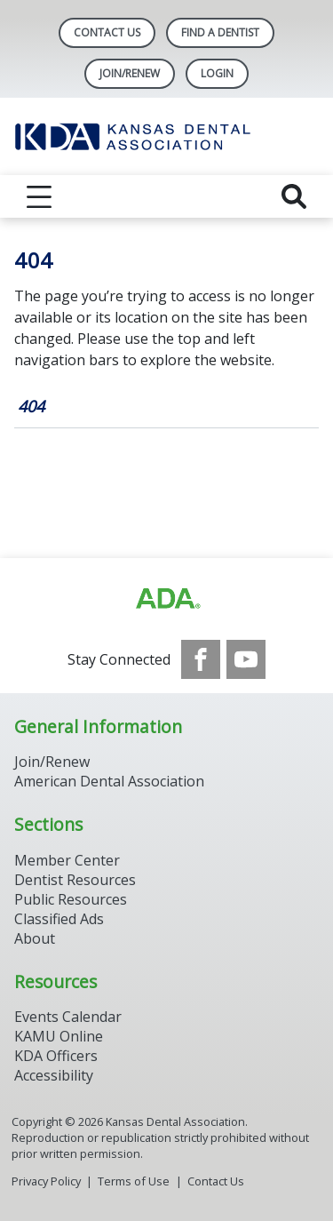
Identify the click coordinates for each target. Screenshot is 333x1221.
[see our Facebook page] (200, 659)
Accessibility (53, 1075)
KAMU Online (58, 1036)
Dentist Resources (75, 880)
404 (31, 406)
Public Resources (70, 899)
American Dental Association (109, 781)
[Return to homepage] (166, 136)
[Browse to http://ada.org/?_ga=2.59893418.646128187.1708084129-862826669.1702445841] (167, 599)
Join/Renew (129, 73)
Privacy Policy (46, 1181)
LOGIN (217, 73)
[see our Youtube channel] (246, 659)
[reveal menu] (39, 196)
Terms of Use (134, 1181)
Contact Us (107, 32)
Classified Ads (59, 919)
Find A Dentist (220, 32)
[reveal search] (294, 196)
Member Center (67, 860)
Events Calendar (68, 1016)
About (34, 938)
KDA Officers (56, 1055)
